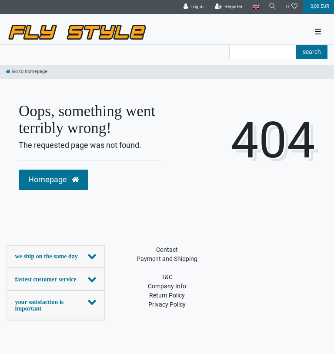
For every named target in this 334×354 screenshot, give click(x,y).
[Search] (272, 6)
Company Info (167, 286)
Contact (167, 249)
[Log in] (194, 7)
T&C (167, 277)
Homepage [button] (53, 179)
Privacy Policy (167, 304)
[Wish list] (292, 7)
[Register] (229, 7)
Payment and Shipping (167, 258)
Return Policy (167, 295)
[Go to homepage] (26, 71)
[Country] (255, 6)
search (312, 51)
